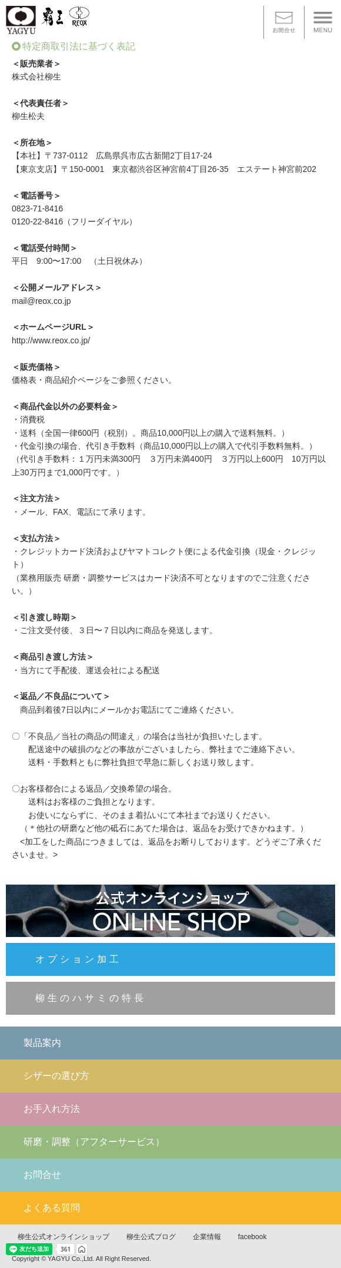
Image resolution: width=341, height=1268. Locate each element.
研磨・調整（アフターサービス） (94, 1142)
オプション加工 (78, 959)
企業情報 (207, 1237)
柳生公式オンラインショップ (63, 1237)
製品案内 (42, 1043)
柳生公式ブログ (151, 1237)
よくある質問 (52, 1208)
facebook (252, 1237)
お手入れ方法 (52, 1109)
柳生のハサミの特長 (90, 998)
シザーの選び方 (56, 1076)
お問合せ (42, 1175)
